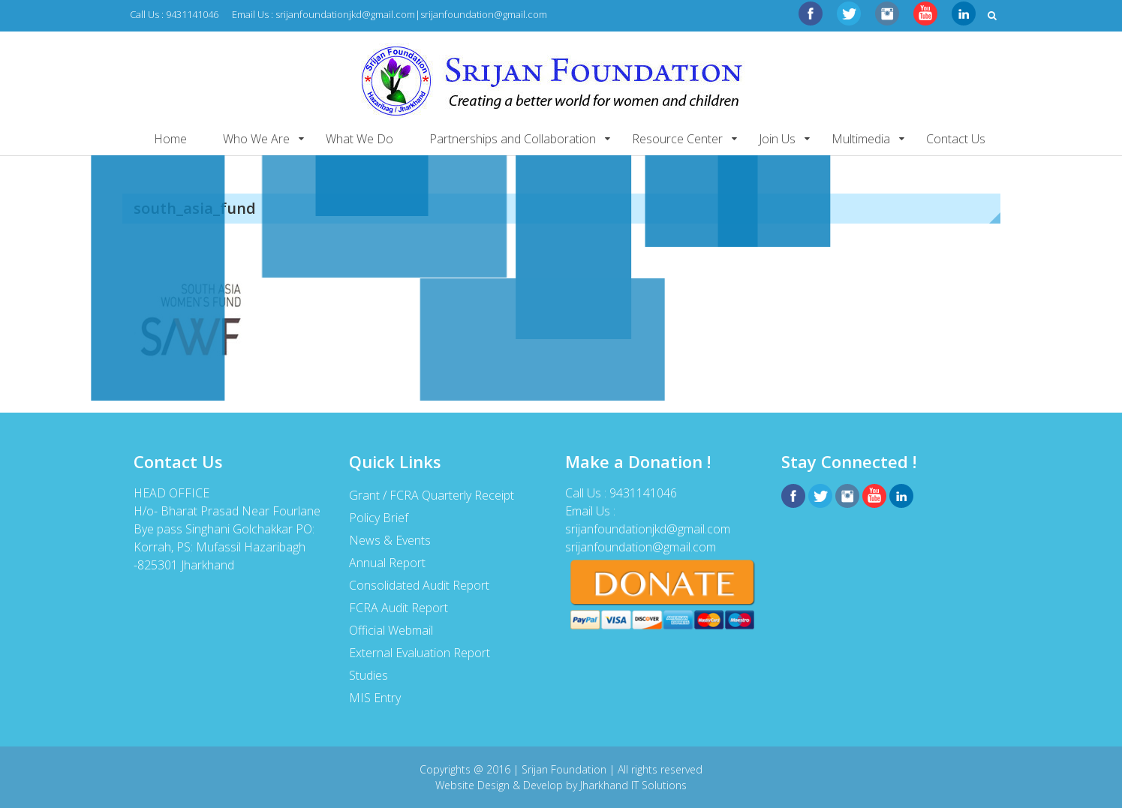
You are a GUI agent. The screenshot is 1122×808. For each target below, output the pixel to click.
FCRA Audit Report (398, 607)
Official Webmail (391, 630)
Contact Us (955, 139)
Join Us (777, 139)
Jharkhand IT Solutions (633, 785)
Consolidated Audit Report (419, 585)
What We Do (359, 139)
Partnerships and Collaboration (512, 139)
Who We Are (256, 139)
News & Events (390, 540)
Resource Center (677, 139)
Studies (368, 675)
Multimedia (861, 139)
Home (170, 139)
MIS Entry (375, 697)
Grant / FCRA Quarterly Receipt (431, 495)
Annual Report (387, 562)
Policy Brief (378, 517)
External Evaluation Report (419, 652)
